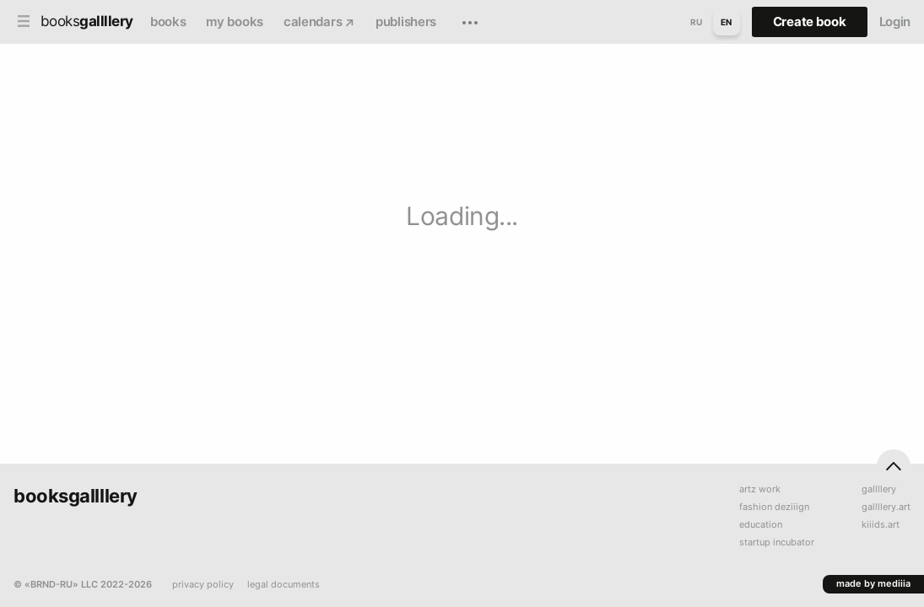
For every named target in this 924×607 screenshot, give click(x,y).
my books (234, 21)
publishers (406, 21)
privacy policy (203, 584)
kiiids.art (881, 524)
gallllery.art (886, 507)
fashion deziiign (774, 507)
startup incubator (776, 542)
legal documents (283, 584)
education (760, 524)
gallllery (879, 489)
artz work (760, 489)
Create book (809, 21)
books (168, 21)
